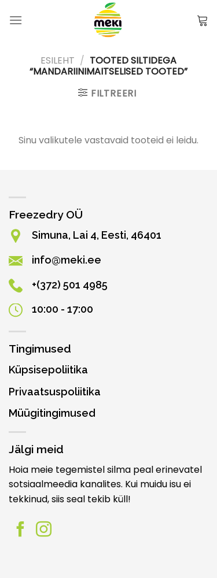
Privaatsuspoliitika (55, 392)
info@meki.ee (66, 260)
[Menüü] (16, 20)
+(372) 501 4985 (70, 285)
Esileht (58, 60)
